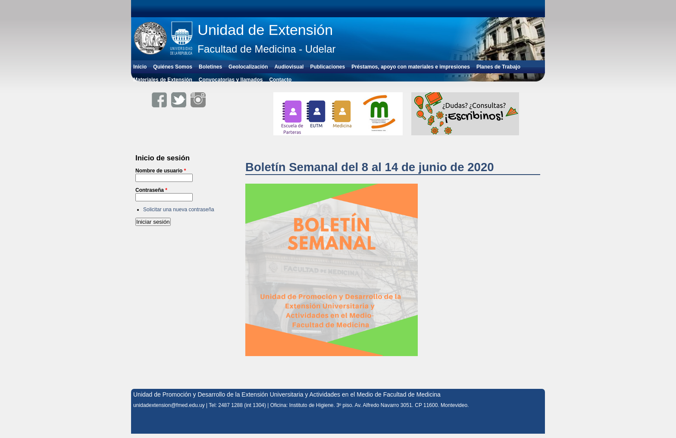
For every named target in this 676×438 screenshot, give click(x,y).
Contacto (280, 80)
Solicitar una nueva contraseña (178, 209)
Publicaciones (327, 67)
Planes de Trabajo (498, 67)
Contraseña (151, 190)
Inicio (140, 67)
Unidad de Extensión (265, 30)
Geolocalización (248, 67)
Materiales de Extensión (162, 80)
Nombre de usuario (160, 171)
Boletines (210, 67)
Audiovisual (289, 67)
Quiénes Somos (172, 67)
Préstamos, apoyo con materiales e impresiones (410, 67)
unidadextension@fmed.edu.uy (169, 405)
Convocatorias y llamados (231, 80)
